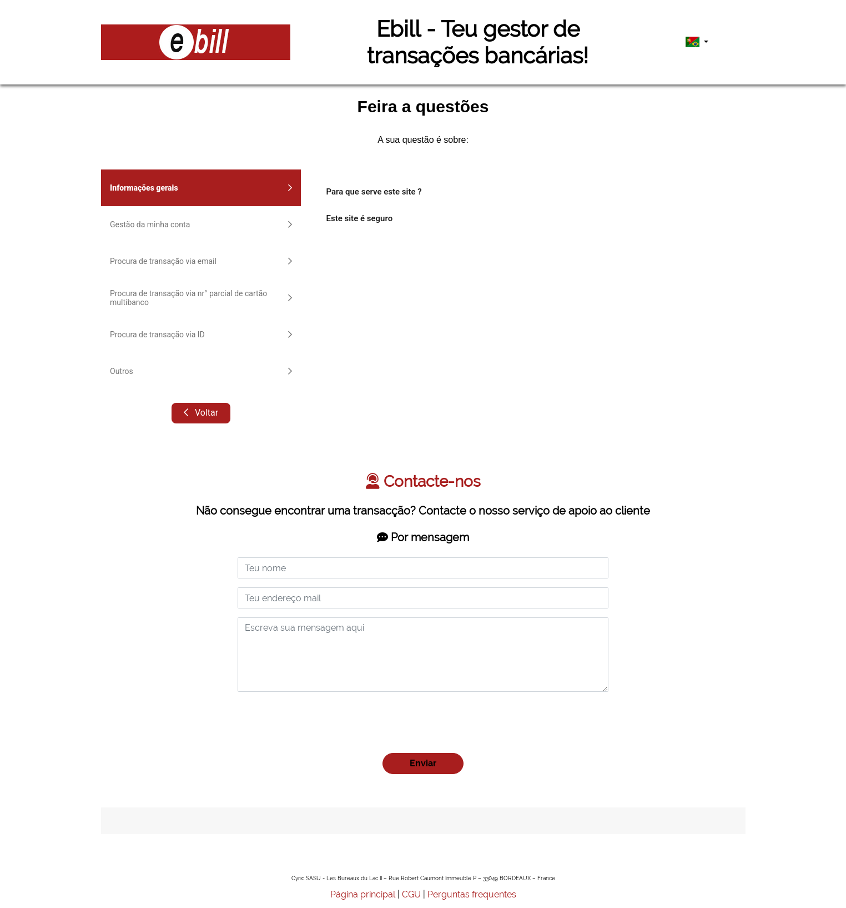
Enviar (423, 763)
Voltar (200, 412)
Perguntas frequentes (471, 894)
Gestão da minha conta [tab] (201, 224)
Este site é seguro (359, 218)
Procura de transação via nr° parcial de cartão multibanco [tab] (201, 298)
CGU (411, 894)
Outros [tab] (201, 371)
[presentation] (322, 722)
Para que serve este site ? (374, 192)
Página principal (362, 894)
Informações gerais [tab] (201, 187)
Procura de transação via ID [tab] (201, 334)
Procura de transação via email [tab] (201, 261)
